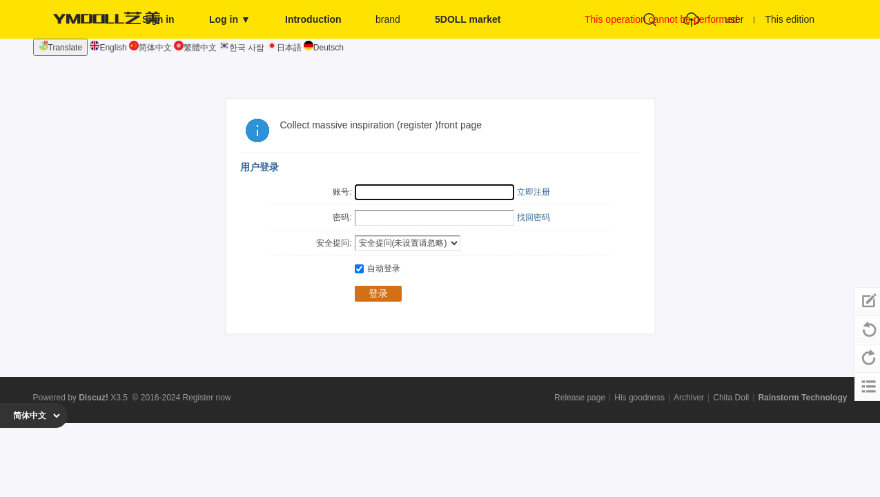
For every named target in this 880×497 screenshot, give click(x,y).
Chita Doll (731, 397)
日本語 (284, 47)
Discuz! (93, 397)
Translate (61, 46)
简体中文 (150, 47)
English (108, 47)
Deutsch (324, 47)
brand (387, 19)
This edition (789, 19)
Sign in (158, 19)
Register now (207, 397)
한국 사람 (241, 47)
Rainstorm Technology (802, 397)
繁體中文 (195, 47)
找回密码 (533, 217)
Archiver (689, 397)
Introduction (313, 19)
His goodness (639, 397)
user (734, 19)
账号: (342, 192)
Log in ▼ (230, 19)
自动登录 (377, 268)
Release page (579, 397)
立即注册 (533, 192)
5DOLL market (467, 19)
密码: (342, 217)
